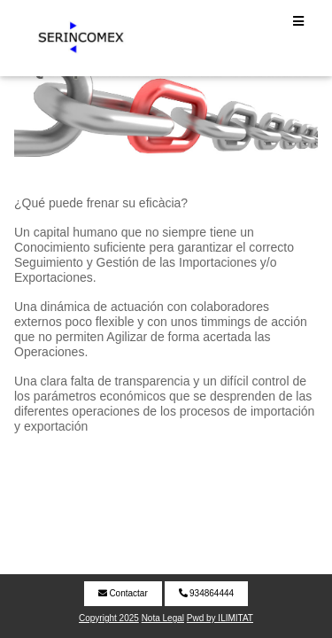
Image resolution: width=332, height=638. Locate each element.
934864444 (207, 593)
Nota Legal (163, 618)
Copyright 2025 (109, 618)
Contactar (123, 593)
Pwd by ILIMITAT (220, 618)
